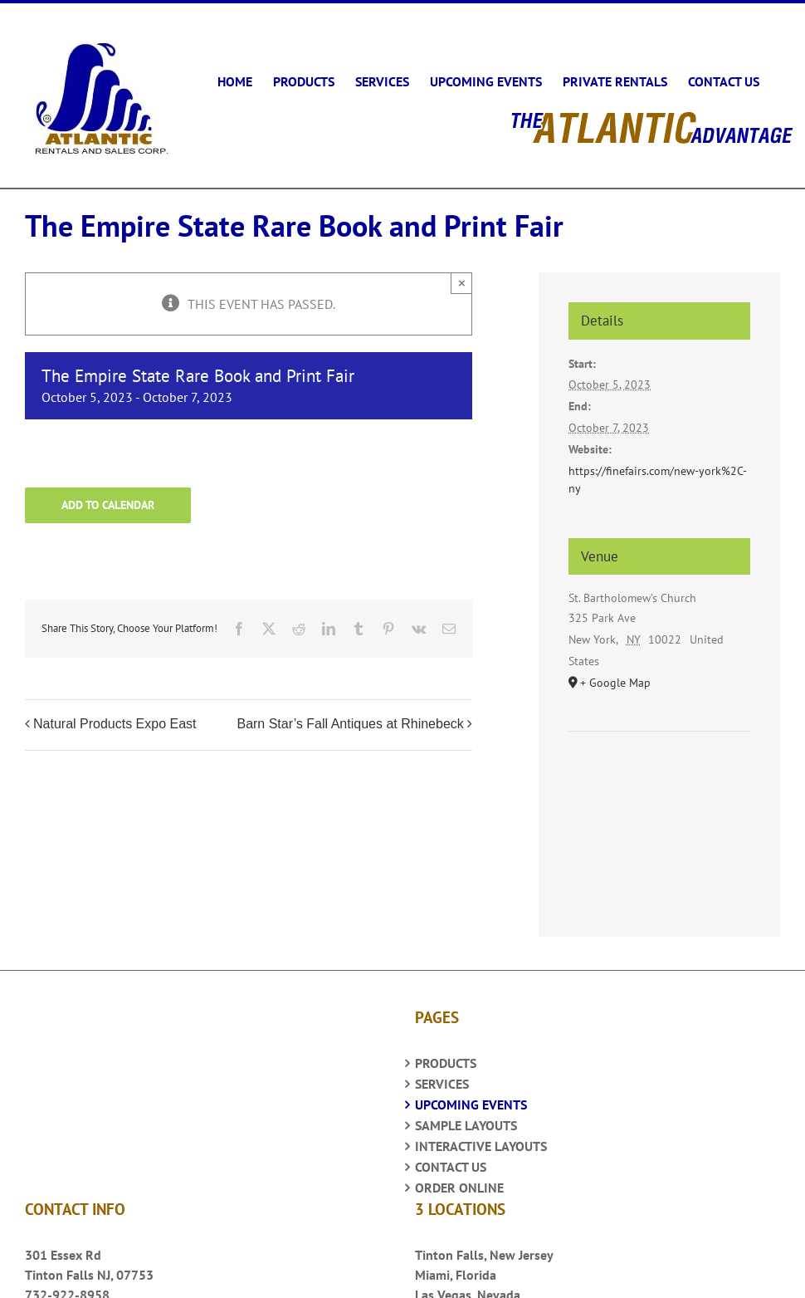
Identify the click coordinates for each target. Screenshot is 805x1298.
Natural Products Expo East (115, 714)
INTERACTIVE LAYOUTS (481, 1136)
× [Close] (462, 273)
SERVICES (442, 1073)
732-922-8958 (67, 1284)
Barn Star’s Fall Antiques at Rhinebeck (350, 714)
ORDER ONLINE (459, 1177)
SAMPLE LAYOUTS (466, 1115)
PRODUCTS (445, 1053)
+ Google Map (615, 672)
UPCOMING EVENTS (471, 1094)
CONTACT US (450, 1157)
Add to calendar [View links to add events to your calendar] (107, 495)
